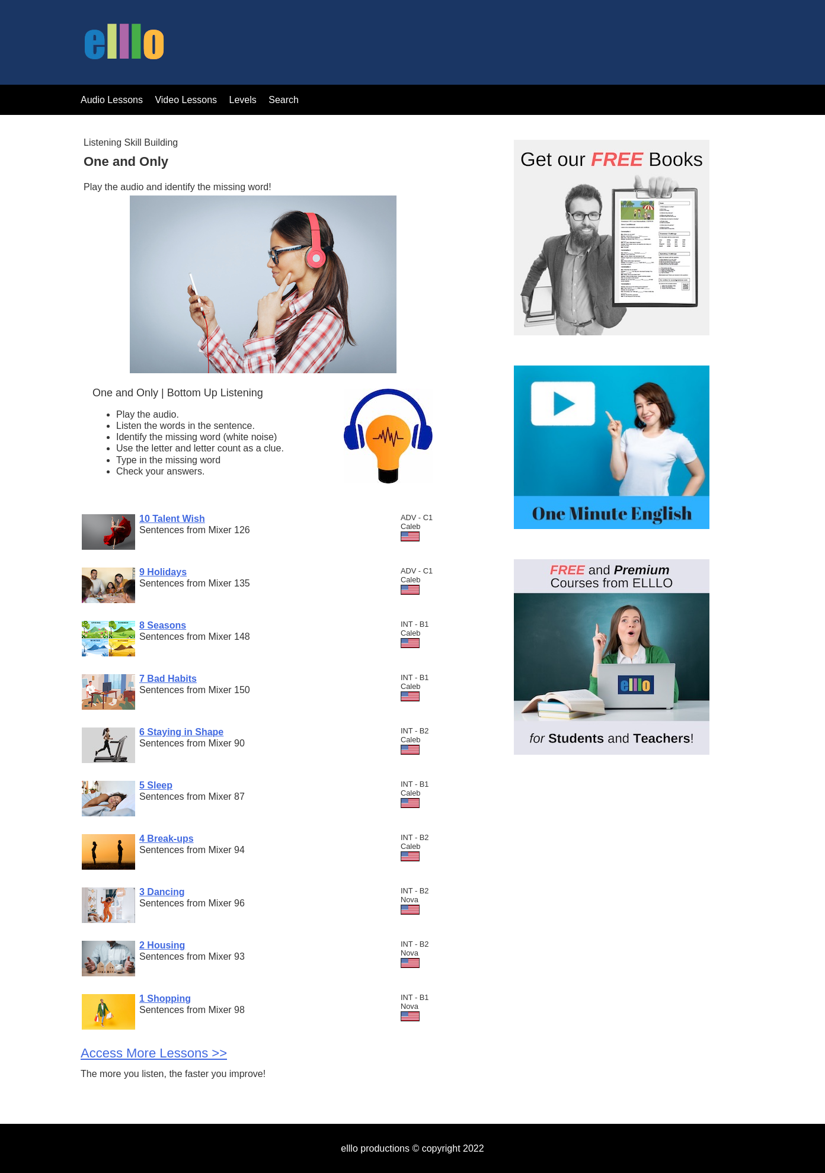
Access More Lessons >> (154, 1053)
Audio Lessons (112, 100)
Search (283, 100)
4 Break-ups (166, 839)
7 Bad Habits (168, 679)
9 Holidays (163, 572)
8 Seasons (162, 625)
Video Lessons (186, 100)
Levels (244, 100)
